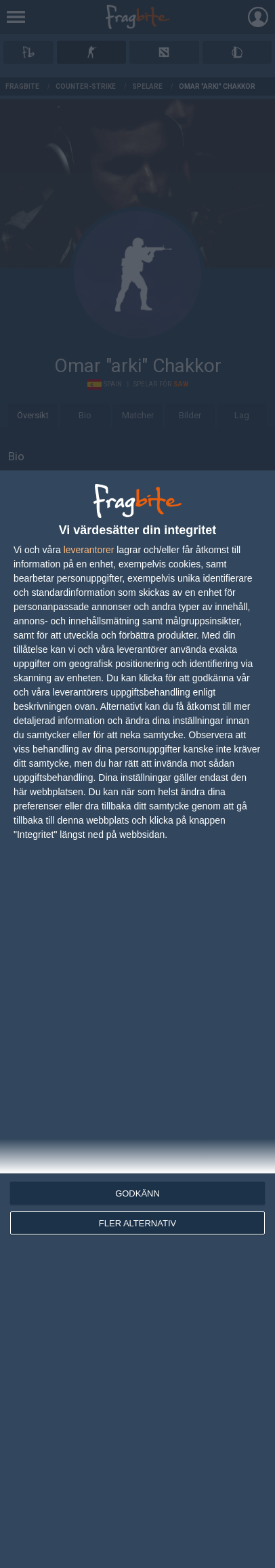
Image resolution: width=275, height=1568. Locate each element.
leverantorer (89, 550)
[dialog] (137, 1019)
